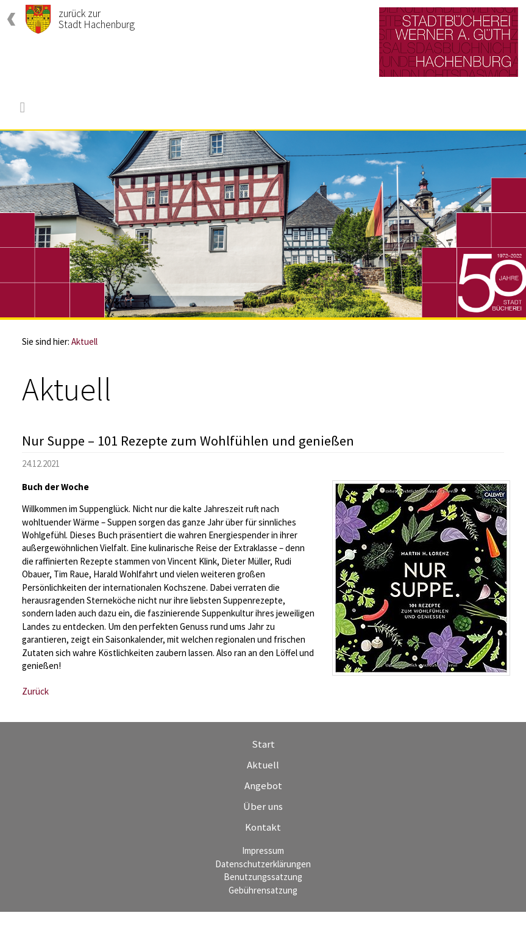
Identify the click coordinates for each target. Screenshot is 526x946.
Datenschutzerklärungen (263, 864)
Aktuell (84, 341)
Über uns (263, 806)
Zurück (35, 691)
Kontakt (263, 827)
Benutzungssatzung (263, 877)
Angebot (263, 785)
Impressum (263, 850)
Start (263, 744)
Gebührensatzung (263, 890)
